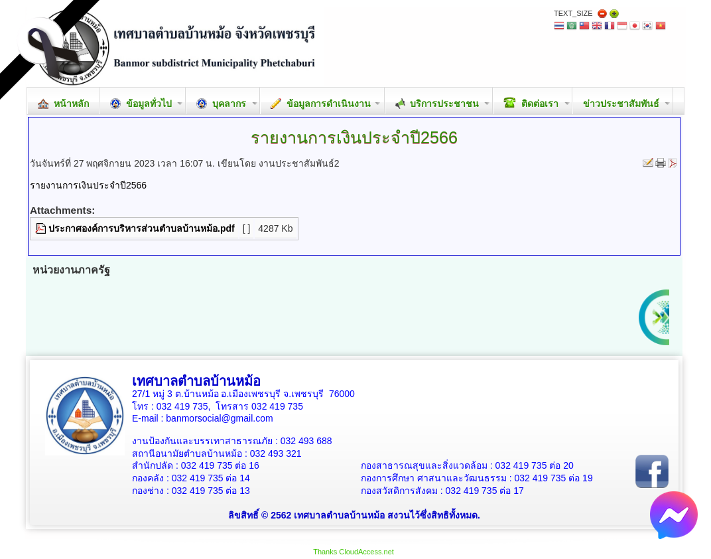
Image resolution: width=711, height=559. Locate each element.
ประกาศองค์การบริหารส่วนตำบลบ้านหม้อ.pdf (141, 228)
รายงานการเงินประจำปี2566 (88, 185)
